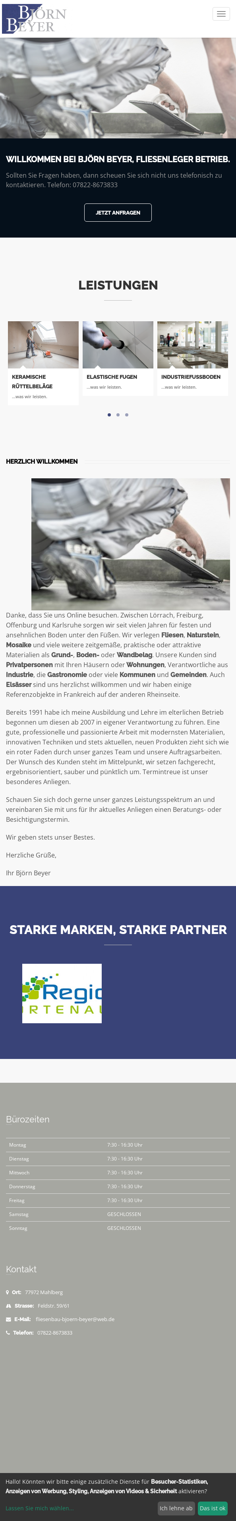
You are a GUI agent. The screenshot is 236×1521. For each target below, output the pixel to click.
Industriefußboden (191, 377)
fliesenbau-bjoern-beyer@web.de (75, 1319)
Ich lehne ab (176, 1508)
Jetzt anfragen (118, 213)
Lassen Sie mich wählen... (40, 1508)
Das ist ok (212, 1508)
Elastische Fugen (112, 377)
